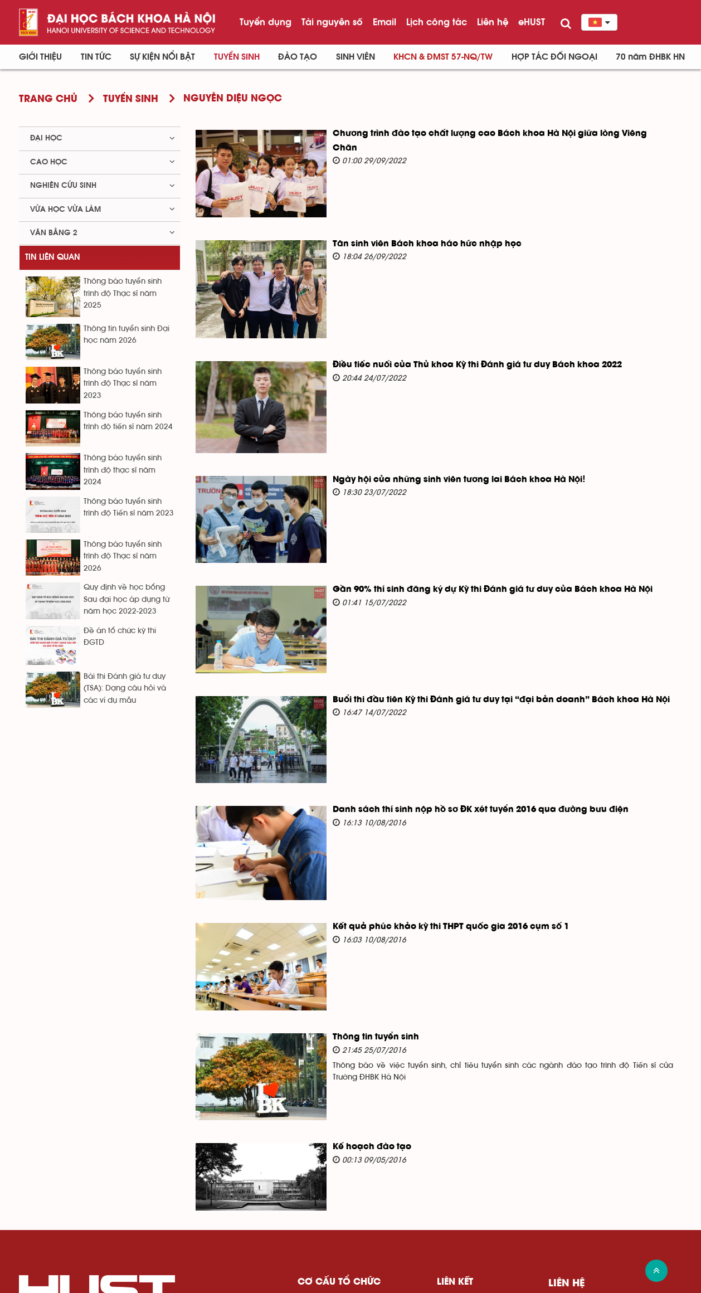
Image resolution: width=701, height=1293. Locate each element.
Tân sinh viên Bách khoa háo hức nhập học (406, 230)
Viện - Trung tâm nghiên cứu (353, 1220)
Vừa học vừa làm (65, 209)
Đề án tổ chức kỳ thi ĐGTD (120, 636)
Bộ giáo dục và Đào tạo (482, 1166)
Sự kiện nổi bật (162, 56)
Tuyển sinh (237, 56)
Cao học (48, 162)
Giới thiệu (40, 56)
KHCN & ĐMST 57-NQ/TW (443, 56)
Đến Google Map (594, 1229)
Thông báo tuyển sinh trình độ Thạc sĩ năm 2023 (123, 384)
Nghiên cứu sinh (63, 185)
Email (384, 22)
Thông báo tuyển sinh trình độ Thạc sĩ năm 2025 (123, 293)
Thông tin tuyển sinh (355, 924)
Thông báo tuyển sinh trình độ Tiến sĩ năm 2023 (129, 507)
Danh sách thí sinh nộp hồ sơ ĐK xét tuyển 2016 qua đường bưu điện (460, 725)
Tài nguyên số (332, 22)
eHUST (531, 22)
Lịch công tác (436, 22)
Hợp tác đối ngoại (554, 56)
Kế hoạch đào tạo (351, 1020)
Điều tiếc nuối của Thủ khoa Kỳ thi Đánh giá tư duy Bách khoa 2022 (456, 336)
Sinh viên (355, 56)
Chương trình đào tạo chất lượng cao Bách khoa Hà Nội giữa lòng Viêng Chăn (482, 134)
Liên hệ (492, 22)
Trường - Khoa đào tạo (342, 1202)
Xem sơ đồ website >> (637, 1285)
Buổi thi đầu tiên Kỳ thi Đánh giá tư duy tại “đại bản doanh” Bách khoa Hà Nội (480, 629)
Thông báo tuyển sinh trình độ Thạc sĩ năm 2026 (123, 556)
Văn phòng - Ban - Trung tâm (353, 1238)
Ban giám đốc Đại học (340, 1184)
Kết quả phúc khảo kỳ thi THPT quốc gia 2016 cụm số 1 (430, 828)
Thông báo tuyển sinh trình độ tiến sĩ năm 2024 (128, 421)
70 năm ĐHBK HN (650, 56)
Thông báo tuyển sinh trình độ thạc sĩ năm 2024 (123, 470)
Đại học (46, 138)
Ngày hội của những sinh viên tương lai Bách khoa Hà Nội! (438, 436)
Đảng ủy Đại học (330, 1166)
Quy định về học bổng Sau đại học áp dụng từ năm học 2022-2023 (126, 599)
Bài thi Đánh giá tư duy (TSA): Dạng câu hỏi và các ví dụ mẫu (125, 688)
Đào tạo (297, 56)
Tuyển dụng (265, 22)
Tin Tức (96, 56)
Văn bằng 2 (53, 233)
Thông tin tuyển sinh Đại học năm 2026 (126, 334)
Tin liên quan (52, 257)
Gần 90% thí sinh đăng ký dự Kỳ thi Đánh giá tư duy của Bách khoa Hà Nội (472, 532)
